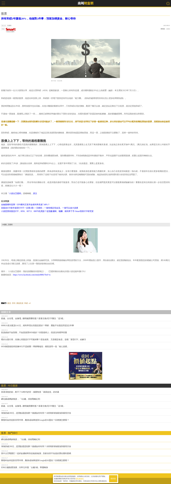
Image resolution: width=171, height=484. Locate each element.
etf (30, 303)
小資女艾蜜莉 (11, 30)
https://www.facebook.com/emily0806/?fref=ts (31, 275)
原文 (35, 193)
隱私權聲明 (80, 478)
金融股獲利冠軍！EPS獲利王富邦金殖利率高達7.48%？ (25, 204)
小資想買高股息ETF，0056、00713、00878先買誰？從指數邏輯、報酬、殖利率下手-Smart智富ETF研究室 (47, 211)
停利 (13, 303)
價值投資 (19, 303)
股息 (9, 303)
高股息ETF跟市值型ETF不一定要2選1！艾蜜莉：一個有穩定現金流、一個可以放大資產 (39, 208)
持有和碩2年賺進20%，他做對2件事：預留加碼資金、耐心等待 (38, 18)
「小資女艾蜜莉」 (15, 193)
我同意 (113, 479)
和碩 (26, 303)
